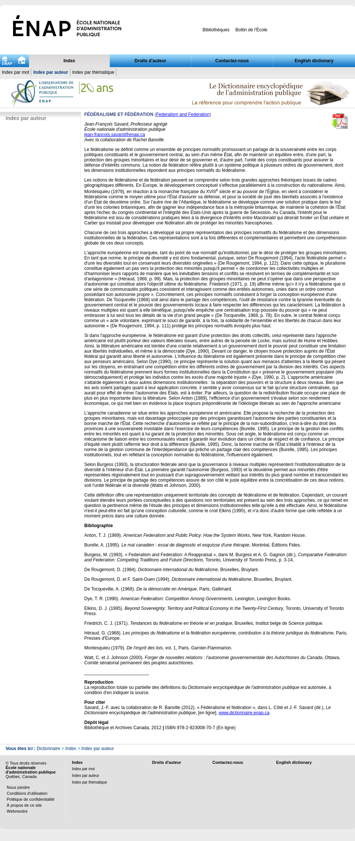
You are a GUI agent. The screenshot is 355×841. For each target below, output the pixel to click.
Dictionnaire (48, 748)
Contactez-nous (232, 60)
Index (69, 60)
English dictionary (314, 60)
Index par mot (15, 72)
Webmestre (17, 811)
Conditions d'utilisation (27, 793)
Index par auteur (50, 72)
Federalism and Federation (182, 114)
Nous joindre (18, 787)
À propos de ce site (24, 805)
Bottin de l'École (251, 29)
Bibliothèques (215, 29)
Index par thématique (93, 72)
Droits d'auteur (150, 60)
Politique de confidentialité (30, 799)
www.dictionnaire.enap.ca (244, 712)
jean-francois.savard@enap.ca (114, 134)
